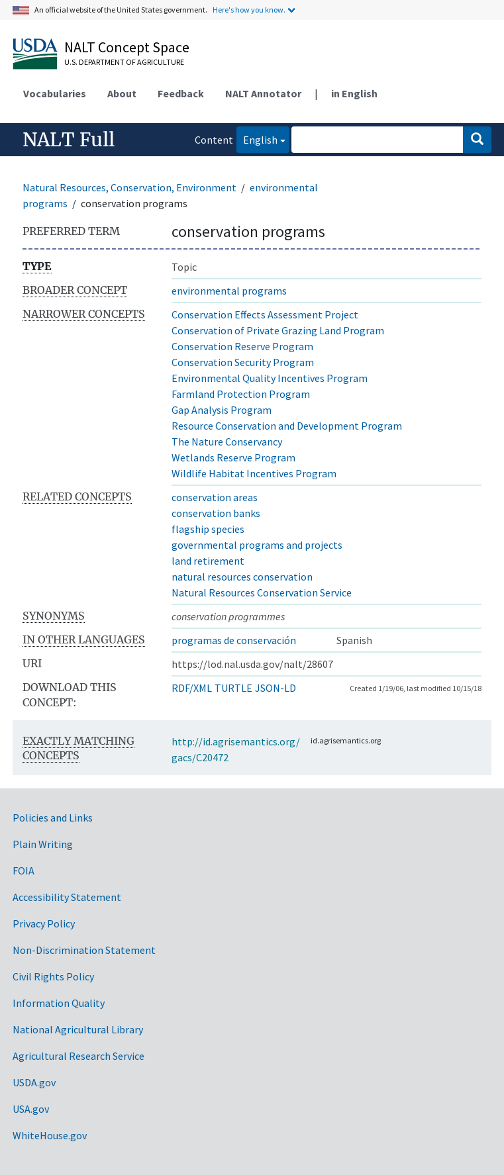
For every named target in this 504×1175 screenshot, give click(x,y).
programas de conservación (234, 640)
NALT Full (69, 140)
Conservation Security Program (243, 362)
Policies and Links (53, 817)
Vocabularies (54, 93)
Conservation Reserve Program (242, 346)
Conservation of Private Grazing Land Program (278, 330)
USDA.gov (34, 1082)
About (121, 93)
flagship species (208, 529)
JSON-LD (275, 687)
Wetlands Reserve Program (233, 457)
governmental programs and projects (257, 544)
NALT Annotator (263, 93)
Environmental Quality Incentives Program (270, 378)
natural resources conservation (242, 576)
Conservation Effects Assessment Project (265, 314)
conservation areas (215, 497)
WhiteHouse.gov (50, 1135)
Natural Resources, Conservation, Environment (129, 187)
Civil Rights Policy (53, 976)
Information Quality (59, 1003)
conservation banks (216, 513)
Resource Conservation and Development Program (287, 425)
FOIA (23, 870)
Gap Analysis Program (222, 409)
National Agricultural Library (78, 1029)
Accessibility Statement (67, 897)
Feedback (181, 93)
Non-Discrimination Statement (84, 950)
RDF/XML (192, 687)
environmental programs (229, 290)
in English (354, 93)
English (256, 138)
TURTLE (233, 687)
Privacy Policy (44, 923)
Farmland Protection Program (241, 393)
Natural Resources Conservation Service (262, 592)
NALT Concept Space (126, 47)
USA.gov (31, 1108)
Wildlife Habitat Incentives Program (254, 473)
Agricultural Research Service (78, 1055)
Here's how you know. (249, 10)
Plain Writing (43, 844)
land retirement (208, 560)
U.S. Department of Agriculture (124, 62)
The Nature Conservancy (227, 441)
